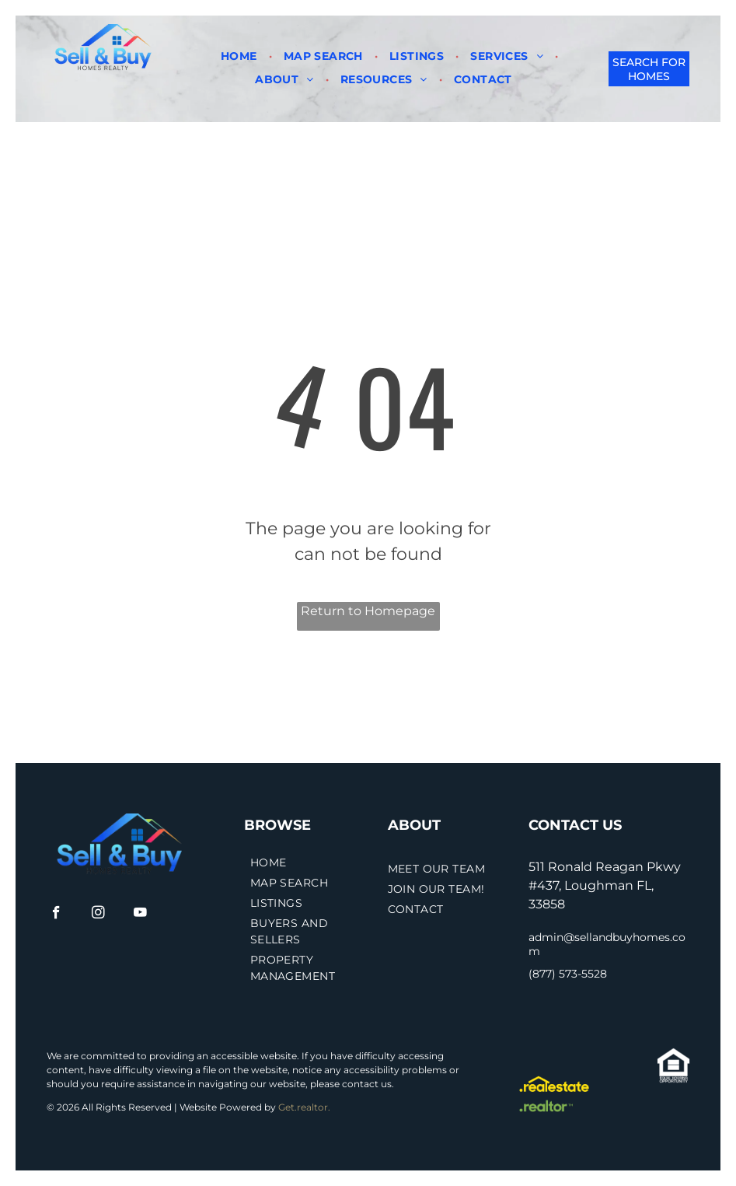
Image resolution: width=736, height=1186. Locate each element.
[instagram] (98, 914)
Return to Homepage (368, 610)
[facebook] (56, 914)
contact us (367, 1084)
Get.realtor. (304, 1107)
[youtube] (140, 914)
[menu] (34, 50)
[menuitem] (240, 56)
